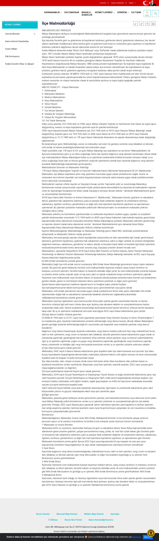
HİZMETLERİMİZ (13, 24)
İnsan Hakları (11, 49)
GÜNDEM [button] (122, 12)
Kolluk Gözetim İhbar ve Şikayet (19, 64)
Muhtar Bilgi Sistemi (94, 514)
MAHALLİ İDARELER (87, 13)
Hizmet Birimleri (12, 34)
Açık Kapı (115, 514)
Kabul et (147, 537)
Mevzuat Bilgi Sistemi (67, 514)
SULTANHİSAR (71, 12)
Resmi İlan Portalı (73, 520)
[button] (147, 23)
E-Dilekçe (53, 520)
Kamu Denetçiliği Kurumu (101, 520)
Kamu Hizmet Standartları (17, 41)
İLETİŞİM (136, 12)
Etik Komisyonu (12, 56)
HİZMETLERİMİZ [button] (104, 12)
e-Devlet (103, 3)
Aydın (131, 3)
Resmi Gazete (43, 514)
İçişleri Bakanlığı (117, 3)
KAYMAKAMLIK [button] (52, 12)
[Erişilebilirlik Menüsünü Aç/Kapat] (151, 533)
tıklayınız (136, 537)
